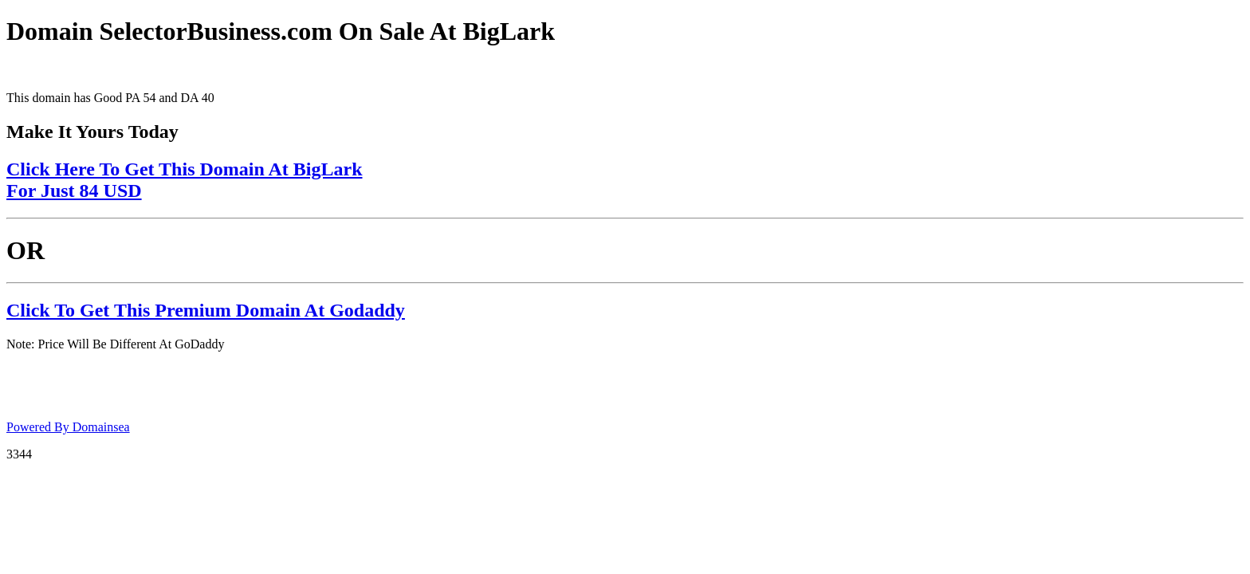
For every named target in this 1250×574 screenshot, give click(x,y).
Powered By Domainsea (68, 427)
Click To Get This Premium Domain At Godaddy (205, 310)
